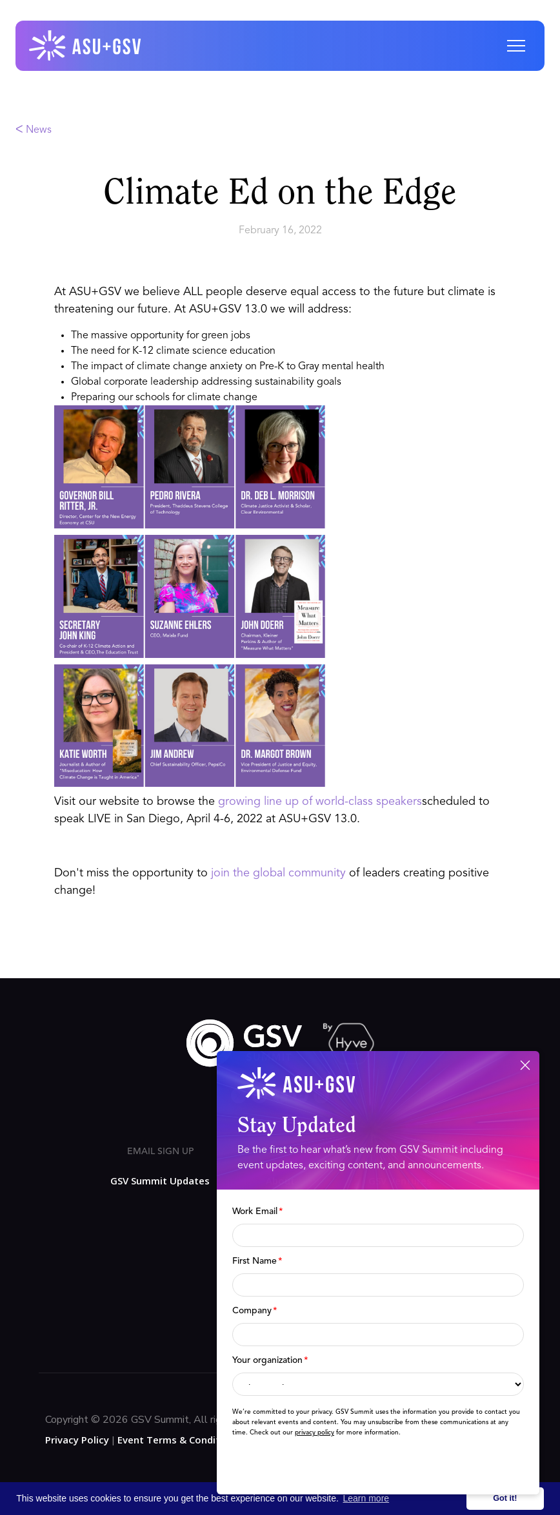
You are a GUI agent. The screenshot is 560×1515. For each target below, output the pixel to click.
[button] (516, 45)
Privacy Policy (77, 1439)
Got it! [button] (505, 1498)
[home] (85, 45)
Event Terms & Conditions (178, 1439)
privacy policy (314, 1432)
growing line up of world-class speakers (320, 801)
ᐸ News (33, 130)
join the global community (278, 873)
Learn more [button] (366, 1498)
